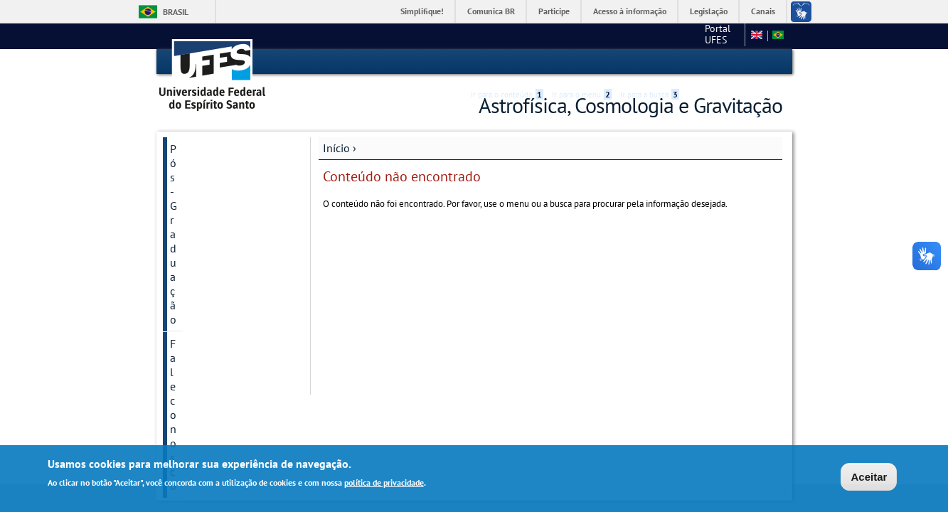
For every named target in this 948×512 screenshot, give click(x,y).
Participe (554, 11)
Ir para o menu (582, 62)
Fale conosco (712, 35)
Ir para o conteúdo (507, 62)
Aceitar (869, 477)
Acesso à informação (629, 11)
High (714, 63)
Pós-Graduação (206, 148)
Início (336, 147)
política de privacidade (384, 482)
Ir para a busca (649, 62)
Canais (763, 11)
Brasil (175, 11)
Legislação (709, 11)
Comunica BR (491, 11)
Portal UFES (644, 35)
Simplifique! (422, 11)
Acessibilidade (697, 62)
